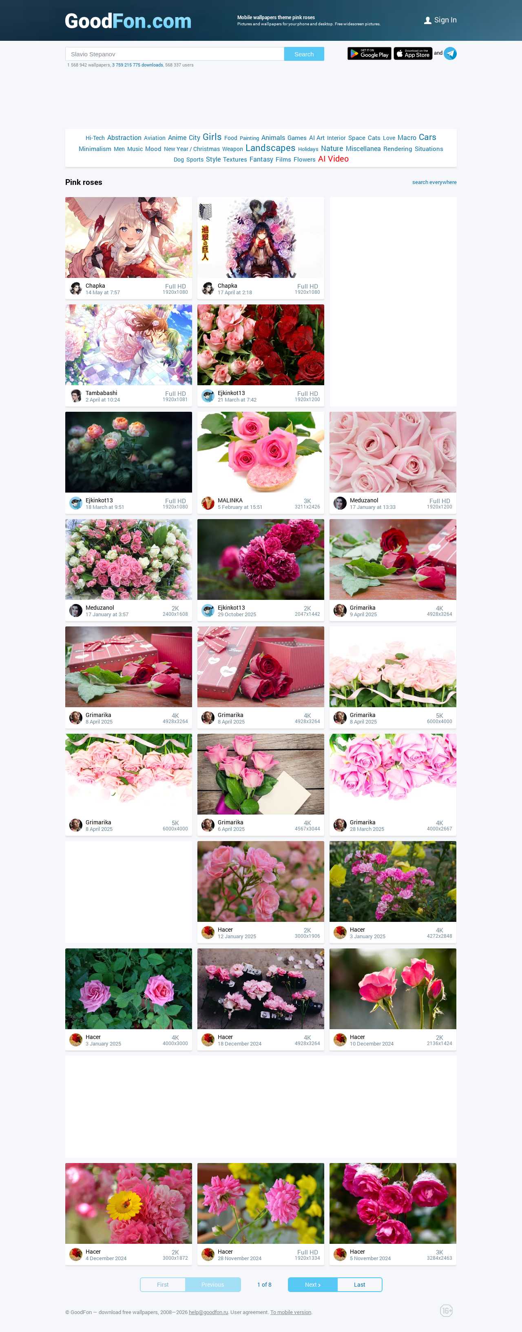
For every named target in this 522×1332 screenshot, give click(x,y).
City (194, 137)
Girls (212, 136)
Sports (194, 159)
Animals (273, 137)
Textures (235, 159)
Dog (179, 159)
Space (356, 137)
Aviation (155, 138)
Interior (336, 138)
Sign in (440, 19)
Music (135, 149)
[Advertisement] (261, 98)
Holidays (308, 149)
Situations (429, 148)
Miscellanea (363, 148)
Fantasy (261, 159)
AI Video (333, 158)
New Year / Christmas (192, 149)
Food (230, 138)
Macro (407, 137)
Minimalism (95, 148)
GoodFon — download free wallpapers (114, 1312)
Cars (427, 137)
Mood (153, 148)
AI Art (317, 137)
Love (389, 138)
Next (313, 1284)
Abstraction (124, 137)
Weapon (232, 149)
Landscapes (271, 147)
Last (359, 1284)
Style (213, 159)
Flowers (305, 159)
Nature (332, 148)
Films (283, 159)
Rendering (397, 148)
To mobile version (290, 1312)
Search (304, 54)
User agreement (249, 1312)
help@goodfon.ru (208, 1312)
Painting (249, 138)
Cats (374, 137)
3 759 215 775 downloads (137, 65)
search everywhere (434, 182)
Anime (177, 137)
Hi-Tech (95, 138)
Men (119, 149)
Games (297, 137)
